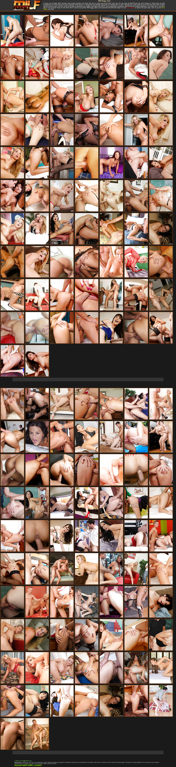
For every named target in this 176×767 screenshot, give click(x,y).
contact (38, 765)
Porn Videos (130, 8)
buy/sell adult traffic (23, 765)
